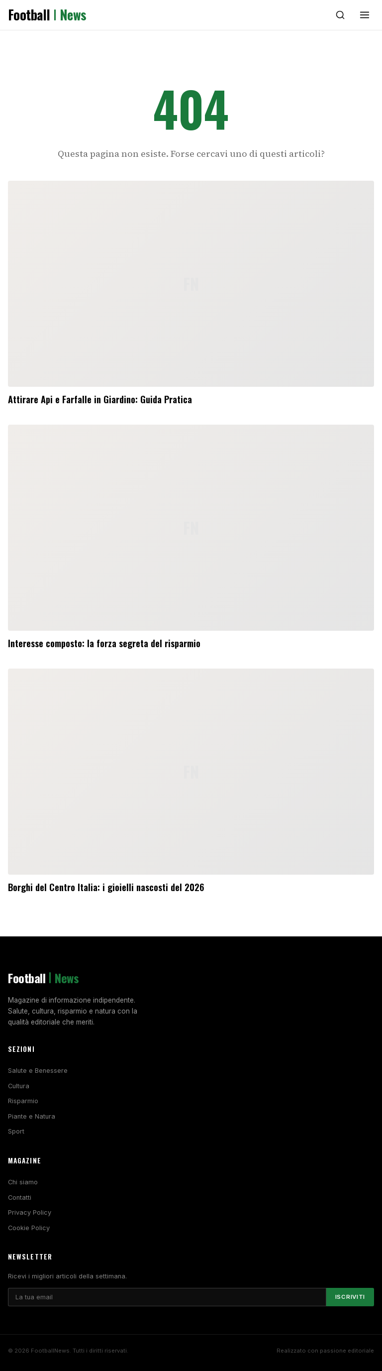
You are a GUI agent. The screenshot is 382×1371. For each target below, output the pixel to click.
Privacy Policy (29, 1212)
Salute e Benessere (38, 1070)
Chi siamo (23, 1182)
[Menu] (364, 14)
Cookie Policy (29, 1228)
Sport (16, 1131)
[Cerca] (340, 15)
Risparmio (23, 1101)
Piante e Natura (31, 1116)
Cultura (18, 1086)
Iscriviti (350, 1296)
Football (47, 14)
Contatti (19, 1197)
